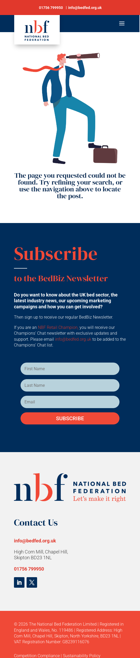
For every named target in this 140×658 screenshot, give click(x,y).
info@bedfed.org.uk (73, 339)
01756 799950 (29, 569)
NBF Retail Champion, (58, 327)
